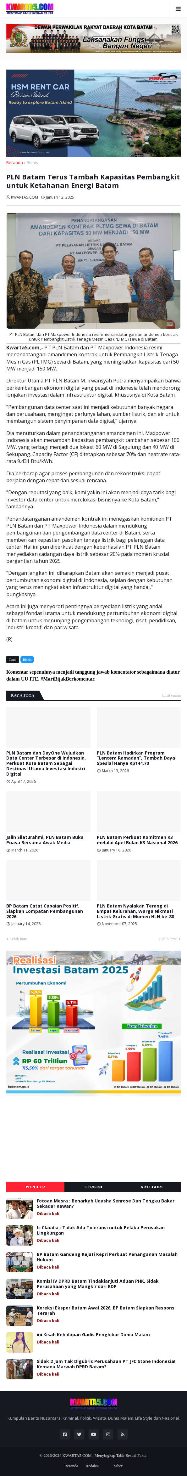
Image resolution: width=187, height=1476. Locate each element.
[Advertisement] (53, 1139)
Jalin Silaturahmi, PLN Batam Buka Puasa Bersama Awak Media (45, 840)
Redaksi (92, 1465)
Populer (35, 1187)
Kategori (151, 1187)
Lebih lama (168, 938)
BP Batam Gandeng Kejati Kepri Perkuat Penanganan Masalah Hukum (107, 1257)
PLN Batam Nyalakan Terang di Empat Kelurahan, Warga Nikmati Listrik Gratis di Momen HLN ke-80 (135, 911)
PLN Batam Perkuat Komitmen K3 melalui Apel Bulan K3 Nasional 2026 (137, 840)
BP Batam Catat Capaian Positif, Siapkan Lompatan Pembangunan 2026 (44, 911)
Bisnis (32, 162)
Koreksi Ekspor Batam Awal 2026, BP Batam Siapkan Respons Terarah (105, 1310)
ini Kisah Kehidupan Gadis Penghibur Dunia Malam (93, 1334)
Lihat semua (171, 695)
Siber (118, 1465)
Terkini (93, 1187)
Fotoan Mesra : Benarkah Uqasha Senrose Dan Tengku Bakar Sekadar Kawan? (105, 1203)
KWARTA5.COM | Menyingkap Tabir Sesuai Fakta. (104, 1455)
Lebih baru (18, 938)
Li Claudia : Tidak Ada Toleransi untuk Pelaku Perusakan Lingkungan (101, 1230)
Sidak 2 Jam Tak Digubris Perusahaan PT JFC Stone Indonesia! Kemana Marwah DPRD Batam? (106, 1364)
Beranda (14, 162)
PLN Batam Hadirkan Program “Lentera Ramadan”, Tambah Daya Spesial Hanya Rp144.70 (136, 758)
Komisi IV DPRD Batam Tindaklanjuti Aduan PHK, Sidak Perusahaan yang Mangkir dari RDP (98, 1284)
